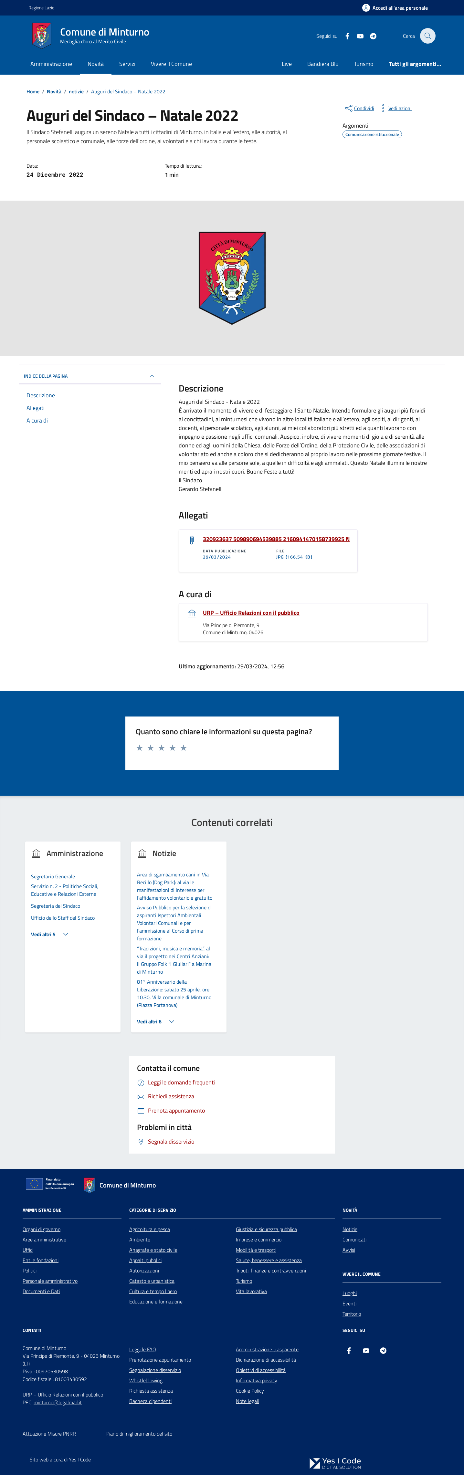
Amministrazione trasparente (267, 1350)
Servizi (127, 63)
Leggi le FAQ (142, 1350)
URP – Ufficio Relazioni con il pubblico (251, 613)
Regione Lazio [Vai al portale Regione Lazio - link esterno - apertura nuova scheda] (41, 7)
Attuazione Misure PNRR (49, 1434)
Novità (96, 63)
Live (287, 63)
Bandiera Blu (323, 63)
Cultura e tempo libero (153, 1291)
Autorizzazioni (144, 1271)
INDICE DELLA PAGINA (90, 376)
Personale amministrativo (50, 1281)
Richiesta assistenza (151, 1391)
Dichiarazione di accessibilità (266, 1360)
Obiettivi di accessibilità (261, 1370)
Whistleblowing (146, 1381)
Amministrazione (51, 63)
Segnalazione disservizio (155, 1370)
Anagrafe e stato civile (153, 1250)
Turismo (364, 63)
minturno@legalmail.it (58, 1403)
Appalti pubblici (145, 1260)
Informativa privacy (256, 1381)
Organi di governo (41, 1229)
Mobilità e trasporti (256, 1250)
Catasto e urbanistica (151, 1281)
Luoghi (350, 1293)
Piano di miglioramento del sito (139, 1434)
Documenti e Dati (41, 1291)
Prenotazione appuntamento (160, 1360)
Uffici (28, 1250)
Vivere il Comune (171, 63)
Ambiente (139, 1240)
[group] (73, 941)
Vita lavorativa (251, 1291)
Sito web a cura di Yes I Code (60, 1460)
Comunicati (354, 1240)
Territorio (352, 1314)
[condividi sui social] (359, 108)
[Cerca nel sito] (428, 36)
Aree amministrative (44, 1240)
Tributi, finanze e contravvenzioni (271, 1271)
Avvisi (349, 1250)
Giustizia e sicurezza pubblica (266, 1229)
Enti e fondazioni (40, 1260)
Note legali (247, 1401)
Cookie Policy (250, 1391)
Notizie (350, 1229)
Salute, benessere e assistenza (269, 1260)
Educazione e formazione (156, 1302)
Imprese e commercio (258, 1240)
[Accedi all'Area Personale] (395, 8)
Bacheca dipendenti (150, 1401)
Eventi (349, 1304)
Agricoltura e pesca (149, 1229)
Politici (30, 1271)
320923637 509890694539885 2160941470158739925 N (276, 539)
